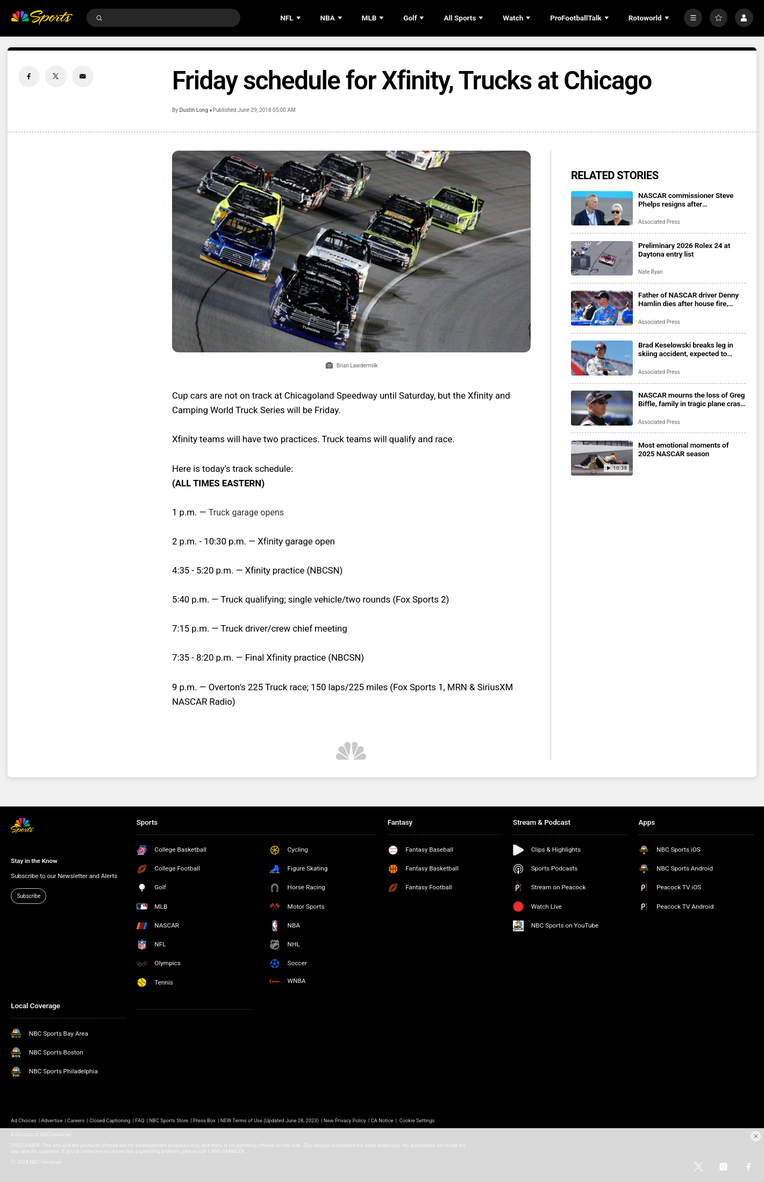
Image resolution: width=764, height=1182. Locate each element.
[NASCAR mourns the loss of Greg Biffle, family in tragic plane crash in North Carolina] (602, 408)
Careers (75, 1120)
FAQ (140, 1120)
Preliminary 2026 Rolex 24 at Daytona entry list (684, 249)
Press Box (204, 1120)
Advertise (52, 1120)
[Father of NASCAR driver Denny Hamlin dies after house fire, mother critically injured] (602, 308)
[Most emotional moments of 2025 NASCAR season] (602, 458)
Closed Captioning (109, 1120)
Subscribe (28, 896)
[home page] (42, 17)
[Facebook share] (29, 76)
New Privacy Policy (345, 1120)
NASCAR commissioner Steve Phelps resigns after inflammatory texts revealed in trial (686, 199)
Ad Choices (23, 1120)
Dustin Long (194, 110)
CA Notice (382, 1120)
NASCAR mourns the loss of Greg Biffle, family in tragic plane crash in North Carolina (691, 399)
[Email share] (83, 76)
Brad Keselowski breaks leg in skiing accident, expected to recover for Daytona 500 (685, 349)
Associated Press (659, 222)
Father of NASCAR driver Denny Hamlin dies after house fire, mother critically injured (688, 299)
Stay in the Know (34, 861)
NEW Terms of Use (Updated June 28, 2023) (269, 1120)
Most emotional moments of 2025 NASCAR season (683, 449)
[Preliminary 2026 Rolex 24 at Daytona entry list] (602, 258)
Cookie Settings (417, 1120)
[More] (693, 18)
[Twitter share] (56, 76)
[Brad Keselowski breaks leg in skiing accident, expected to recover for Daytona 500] (602, 358)
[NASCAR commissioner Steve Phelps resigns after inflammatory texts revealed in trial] (602, 208)
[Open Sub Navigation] (299, 18)
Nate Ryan (650, 272)
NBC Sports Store (168, 1120)
